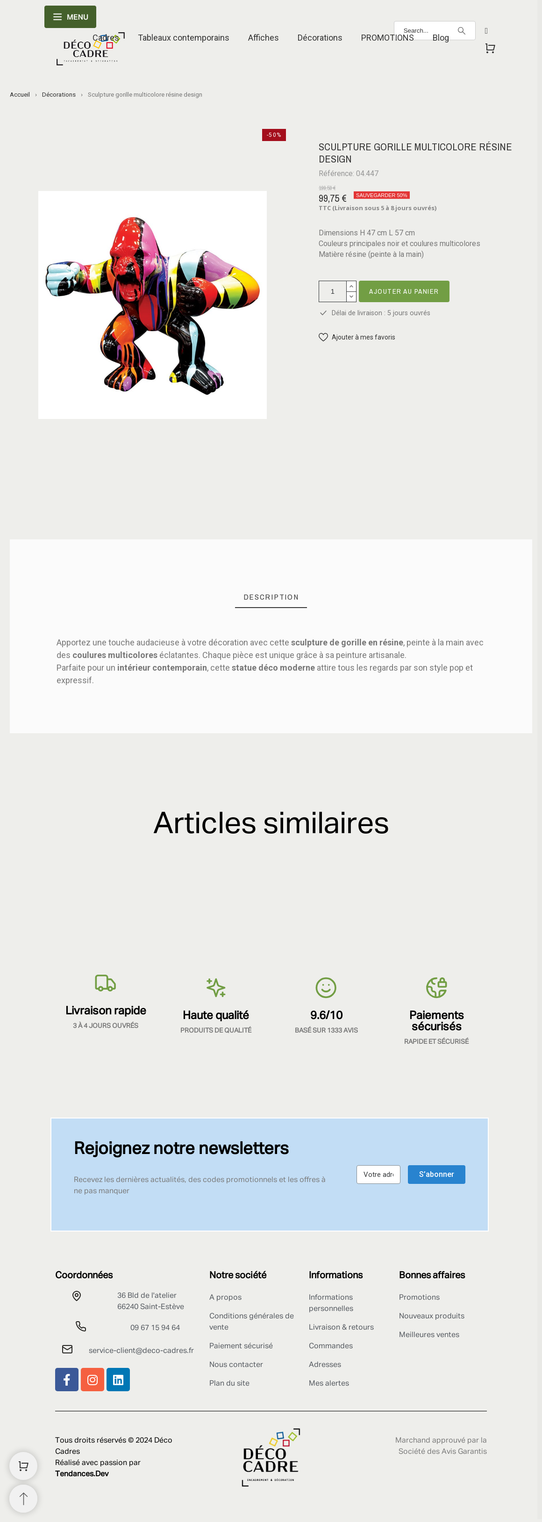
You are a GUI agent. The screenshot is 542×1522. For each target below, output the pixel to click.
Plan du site (229, 1383)
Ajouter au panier (404, 291)
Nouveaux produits (431, 1316)
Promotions (419, 1298)
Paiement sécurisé (241, 1346)
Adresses (325, 1365)
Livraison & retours (341, 1327)
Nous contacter (236, 1365)
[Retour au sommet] (23, 1499)
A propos (225, 1298)
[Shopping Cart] (23, 1466)
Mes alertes (329, 1383)
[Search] (461, 30)
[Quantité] (333, 291)
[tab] (271, 597)
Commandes (331, 1346)
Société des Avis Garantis (443, 1452)
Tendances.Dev (81, 1474)
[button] (357, 337)
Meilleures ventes (429, 1335)
